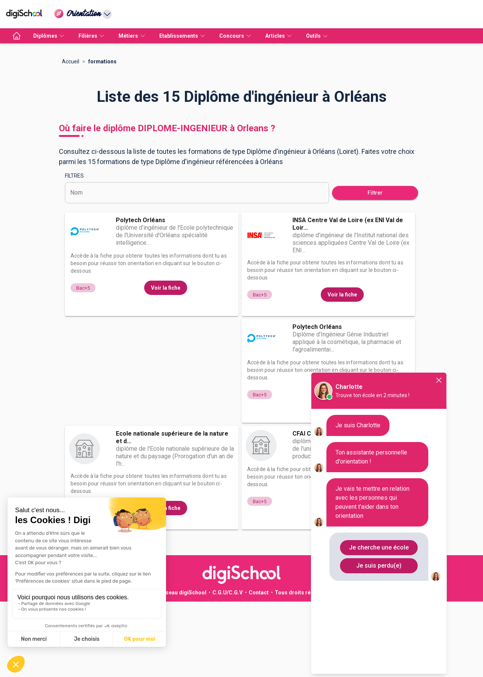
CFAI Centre (309, 509)
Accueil (70, 137)
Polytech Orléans (140, 295)
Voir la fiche (165, 363)
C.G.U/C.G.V (227, 668)
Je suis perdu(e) (378, 565)
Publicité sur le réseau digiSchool (164, 668)
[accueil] (16, 35)
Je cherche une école (379, 547)
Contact (259, 668)
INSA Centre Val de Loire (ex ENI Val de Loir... (347, 299)
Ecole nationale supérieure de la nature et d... (172, 512)
